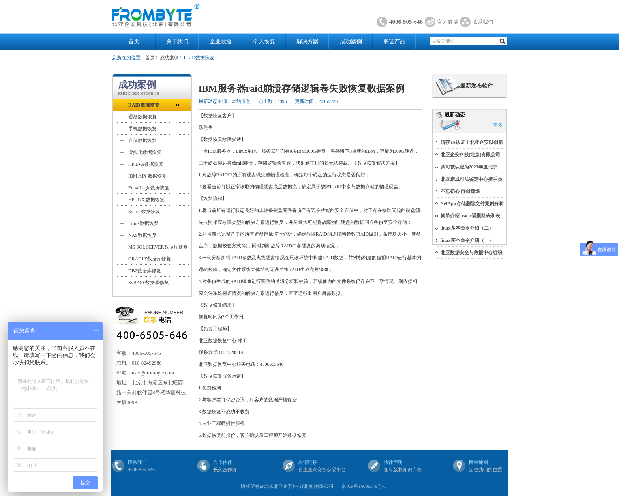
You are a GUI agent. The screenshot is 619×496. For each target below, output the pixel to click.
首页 (133, 42)
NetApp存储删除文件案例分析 (472, 203)
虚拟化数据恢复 (144, 152)
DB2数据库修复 (144, 270)
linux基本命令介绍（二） (467, 228)
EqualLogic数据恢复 (148, 188)
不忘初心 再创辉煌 (460, 191)
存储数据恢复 (142, 140)
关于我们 (177, 42)
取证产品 (394, 42)
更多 (498, 125)
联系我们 (483, 22)
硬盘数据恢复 (142, 117)
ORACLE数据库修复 (149, 259)
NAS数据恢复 (142, 235)
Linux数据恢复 (143, 223)
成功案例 (351, 42)
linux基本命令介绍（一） (467, 240)
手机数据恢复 (142, 128)
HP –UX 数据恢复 (146, 199)
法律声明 (393, 462)
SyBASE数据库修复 (148, 282)
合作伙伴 (222, 462)
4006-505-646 (406, 22)
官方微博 (447, 22)
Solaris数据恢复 (144, 211)
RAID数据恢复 (143, 105)
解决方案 (307, 42)
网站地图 (478, 462)
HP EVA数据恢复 (145, 164)
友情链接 (307, 462)
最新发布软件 (476, 86)
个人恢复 (264, 42)
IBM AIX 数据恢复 (147, 176)
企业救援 (221, 42)
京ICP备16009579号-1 (363, 486)
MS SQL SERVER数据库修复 (158, 247)
